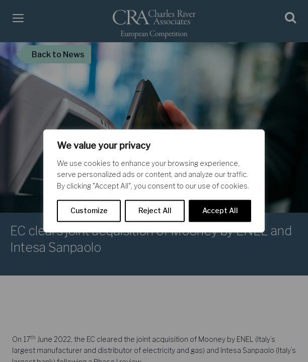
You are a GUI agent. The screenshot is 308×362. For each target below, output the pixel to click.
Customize (89, 211)
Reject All (155, 211)
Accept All (220, 211)
